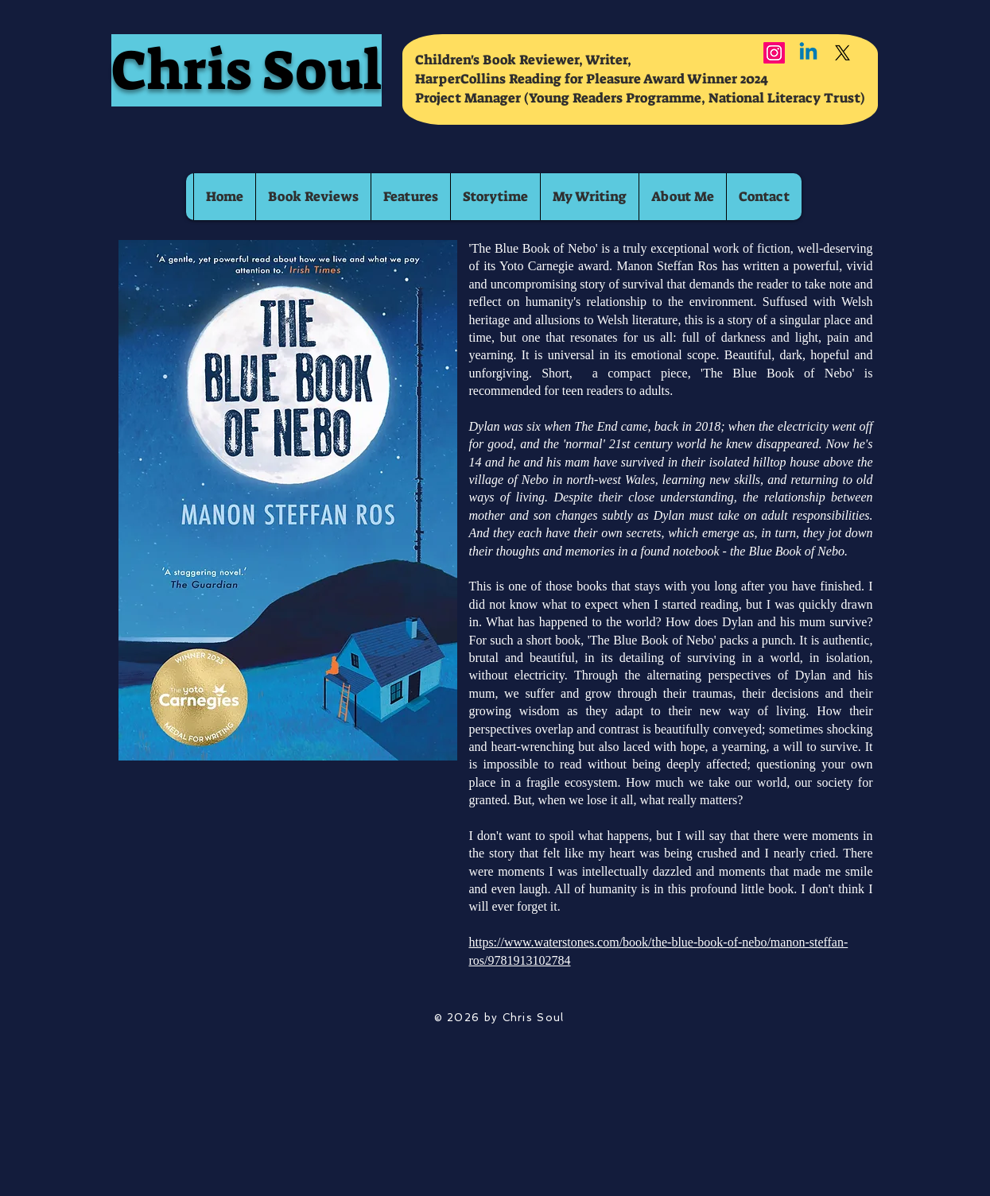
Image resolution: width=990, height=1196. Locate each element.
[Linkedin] (808, 53)
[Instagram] (774, 53)
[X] (842, 53)
